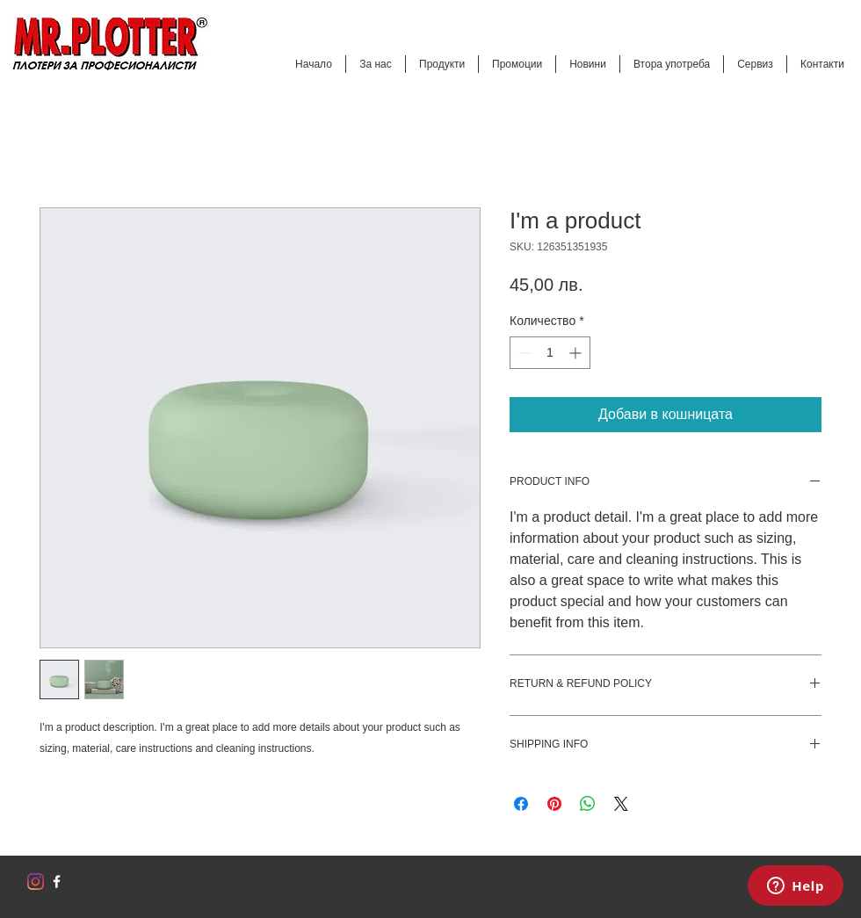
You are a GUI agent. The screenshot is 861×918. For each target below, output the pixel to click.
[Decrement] (523, 352)
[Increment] (577, 352)
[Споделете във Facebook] (521, 803)
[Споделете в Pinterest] (554, 803)
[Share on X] (621, 803)
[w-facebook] (56, 881)
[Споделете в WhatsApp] (587, 803)
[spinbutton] (550, 352)
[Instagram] (35, 881)
